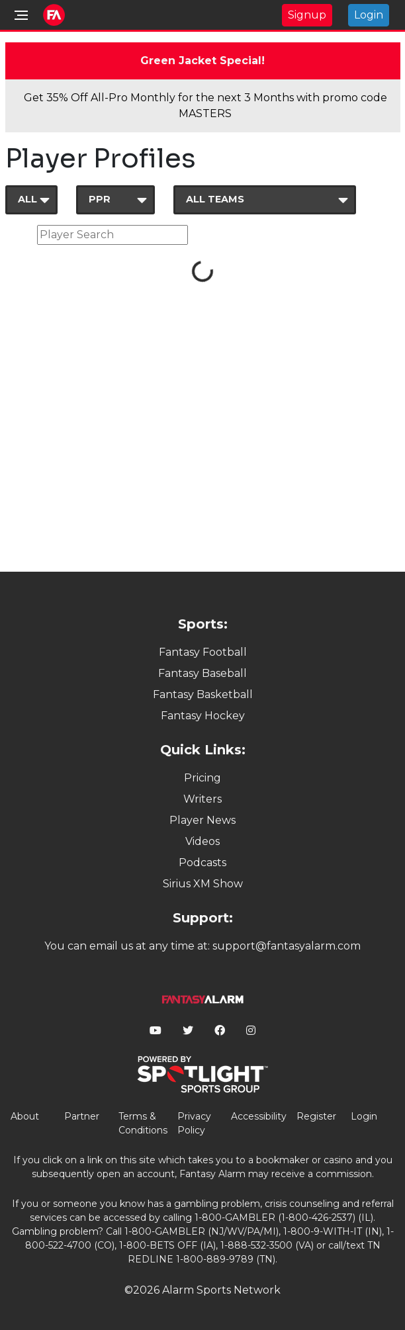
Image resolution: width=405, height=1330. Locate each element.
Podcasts (202, 862)
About (25, 1116)
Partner (81, 1116)
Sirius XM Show (203, 883)
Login (368, 15)
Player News (202, 820)
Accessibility (259, 1116)
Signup (307, 15)
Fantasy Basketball (203, 694)
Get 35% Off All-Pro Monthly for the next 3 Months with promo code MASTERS (205, 105)
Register (316, 1116)
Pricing (202, 778)
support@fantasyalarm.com (286, 946)
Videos (202, 841)
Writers (202, 799)
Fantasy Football (203, 652)
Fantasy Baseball (202, 673)
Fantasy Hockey (203, 715)
